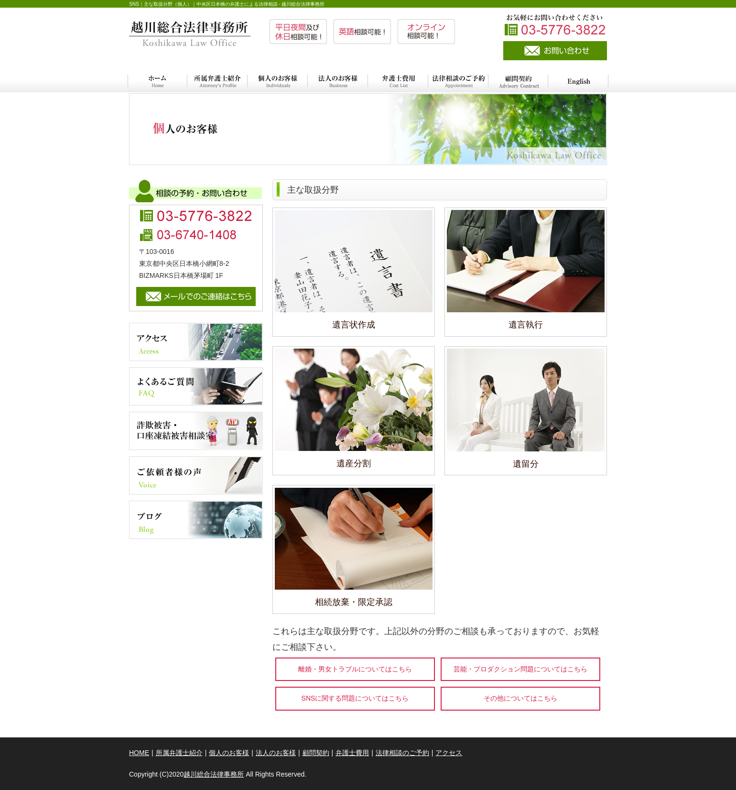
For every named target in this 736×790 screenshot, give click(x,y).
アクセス (448, 753)
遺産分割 (353, 463)
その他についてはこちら (520, 698)
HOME (139, 753)
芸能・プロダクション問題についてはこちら (520, 669)
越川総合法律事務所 (214, 774)
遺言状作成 (353, 324)
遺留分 (526, 464)
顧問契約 (316, 753)
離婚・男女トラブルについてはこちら (355, 669)
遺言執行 (526, 324)
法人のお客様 (276, 753)
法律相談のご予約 (402, 753)
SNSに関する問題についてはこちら (355, 698)
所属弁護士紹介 (179, 753)
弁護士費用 (352, 753)
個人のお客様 (229, 753)
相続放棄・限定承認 (353, 602)
